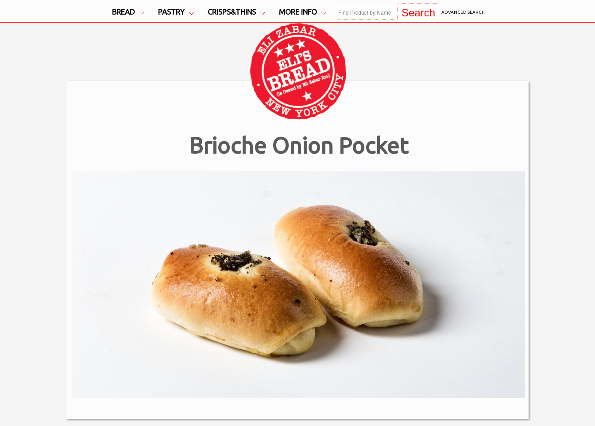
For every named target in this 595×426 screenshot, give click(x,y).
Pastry (176, 12)
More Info (302, 12)
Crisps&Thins (236, 12)
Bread (128, 12)
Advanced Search (463, 12)
